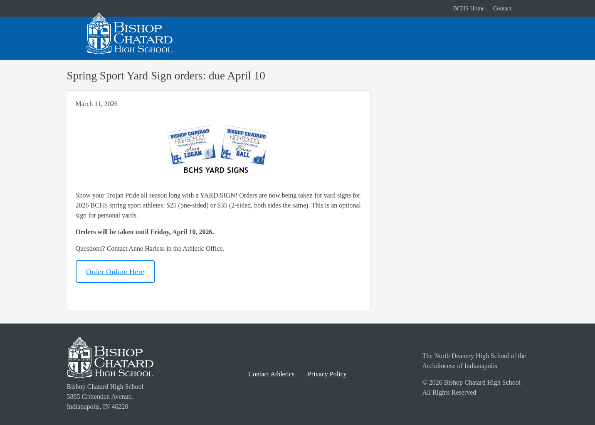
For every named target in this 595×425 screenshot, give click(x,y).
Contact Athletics (271, 374)
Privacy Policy (327, 374)
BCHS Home (468, 8)
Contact (502, 8)
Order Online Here (115, 271)
